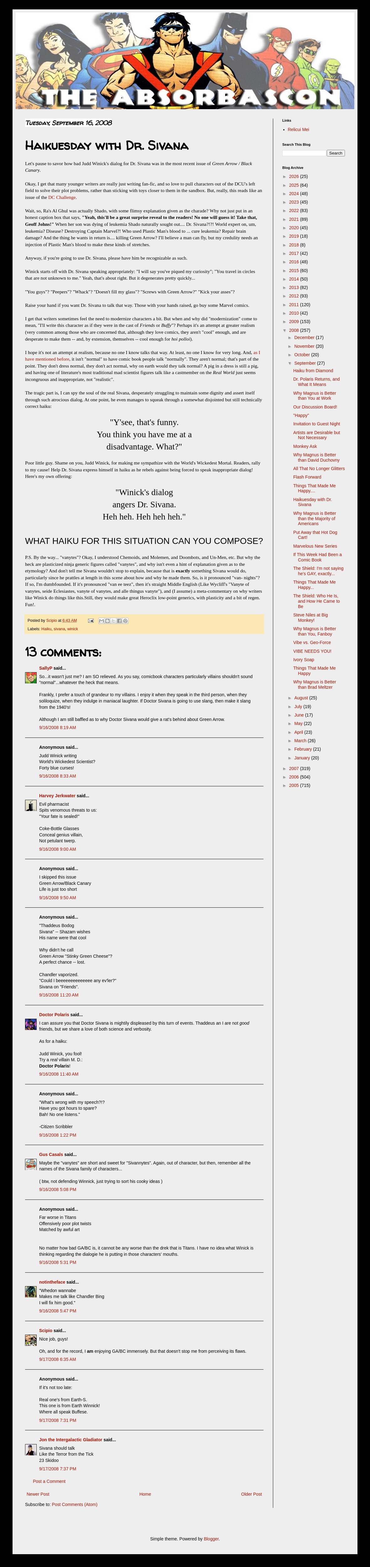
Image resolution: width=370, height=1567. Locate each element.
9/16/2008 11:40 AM (58, 1074)
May (299, 723)
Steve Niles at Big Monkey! (310, 617)
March (301, 740)
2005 (294, 785)
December (304, 337)
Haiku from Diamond (313, 370)
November (304, 346)
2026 (294, 176)
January (302, 757)
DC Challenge (62, 197)
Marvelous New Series (315, 546)
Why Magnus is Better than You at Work (314, 396)
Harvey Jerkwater (57, 795)
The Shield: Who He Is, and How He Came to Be (316, 601)
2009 (294, 321)
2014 (294, 278)
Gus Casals (51, 1154)
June (299, 715)
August (301, 697)
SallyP (45, 668)
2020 (294, 227)
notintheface (52, 1282)
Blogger (211, 1538)
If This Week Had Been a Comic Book (317, 557)
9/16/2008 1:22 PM (57, 1135)
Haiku (46, 629)
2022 (294, 210)
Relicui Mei (298, 129)
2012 (294, 295)
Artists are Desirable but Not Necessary (316, 435)
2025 (294, 185)
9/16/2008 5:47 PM (57, 1310)
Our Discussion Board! (315, 406)
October (302, 354)
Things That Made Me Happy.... (314, 488)
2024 (294, 193)
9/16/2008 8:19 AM (57, 727)
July (298, 706)
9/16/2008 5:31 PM (57, 1262)
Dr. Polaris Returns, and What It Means (316, 382)
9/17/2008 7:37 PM (57, 1468)
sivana (59, 629)
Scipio (45, 1330)
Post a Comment (49, 1481)
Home (145, 1494)
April (299, 732)
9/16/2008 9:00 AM (57, 849)
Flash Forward (307, 476)
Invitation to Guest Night (316, 423)
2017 (294, 253)
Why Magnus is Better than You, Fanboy (314, 631)
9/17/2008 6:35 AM (57, 1359)
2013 (294, 287)
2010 (294, 313)
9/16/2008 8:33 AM (57, 775)
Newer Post (38, 1494)
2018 (294, 244)
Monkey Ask (305, 446)
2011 (294, 304)
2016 (294, 261)
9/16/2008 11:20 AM (58, 994)
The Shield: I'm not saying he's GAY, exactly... (318, 571)
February (303, 749)
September (305, 363)
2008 (294, 330)
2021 (294, 219)
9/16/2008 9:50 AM (57, 897)
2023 (294, 202)
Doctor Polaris (54, 1014)
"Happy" (301, 415)
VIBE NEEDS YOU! (312, 651)
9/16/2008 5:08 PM (57, 1189)
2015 (294, 270)
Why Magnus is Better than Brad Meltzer (314, 684)
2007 (294, 768)
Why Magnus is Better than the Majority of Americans (314, 518)
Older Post (251, 1494)
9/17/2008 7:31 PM (57, 1420)
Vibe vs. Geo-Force (312, 642)
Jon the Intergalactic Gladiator (70, 1439)
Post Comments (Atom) (74, 1504)
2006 (294, 776)
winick (72, 629)
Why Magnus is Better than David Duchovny (316, 457)
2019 (294, 236)
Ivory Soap (303, 659)
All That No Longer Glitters (319, 468)
